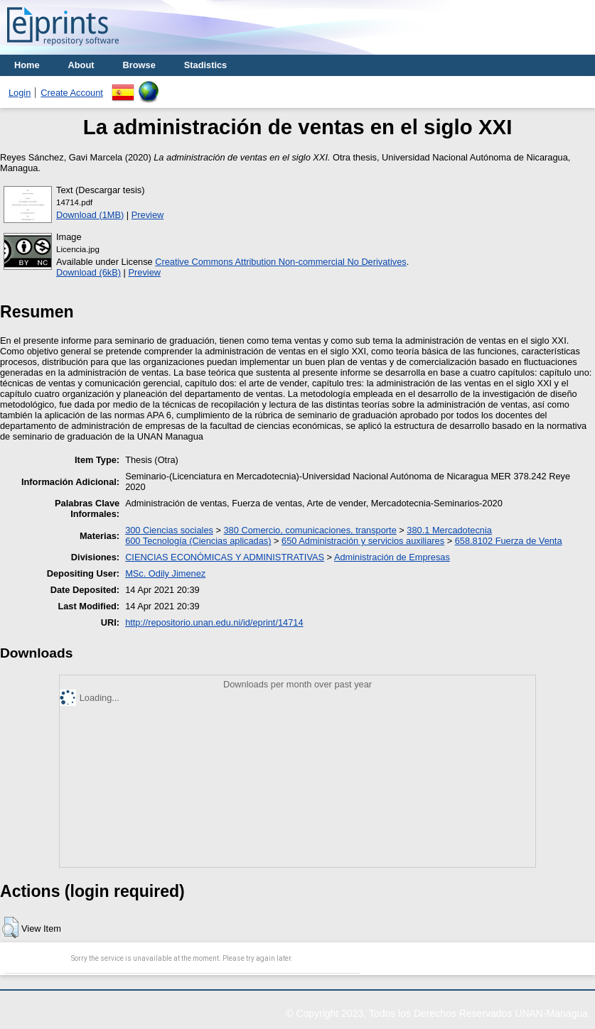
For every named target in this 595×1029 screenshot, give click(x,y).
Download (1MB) (90, 214)
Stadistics (205, 65)
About (81, 65)
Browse (139, 65)
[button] (10, 927)
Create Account (72, 92)
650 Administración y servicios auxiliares (363, 540)
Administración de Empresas (392, 557)
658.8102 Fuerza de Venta (508, 540)
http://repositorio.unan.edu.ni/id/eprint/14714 (214, 622)
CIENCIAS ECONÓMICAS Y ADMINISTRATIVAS (224, 557)
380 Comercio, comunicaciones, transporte (310, 530)
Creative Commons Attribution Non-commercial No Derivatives (280, 261)
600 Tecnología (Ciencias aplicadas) (198, 540)
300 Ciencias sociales (169, 530)
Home (27, 65)
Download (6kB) (88, 272)
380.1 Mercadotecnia (449, 530)
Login (20, 92)
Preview (148, 214)
